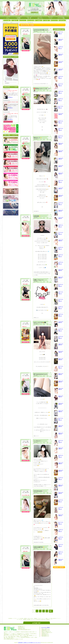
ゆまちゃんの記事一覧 (60, 560)
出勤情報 (25, 618)
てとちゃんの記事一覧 (60, 69)
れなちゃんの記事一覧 (60, 515)
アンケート (23, 20)
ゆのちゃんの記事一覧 (60, 448)
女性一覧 (29, 618)
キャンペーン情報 (44, 618)
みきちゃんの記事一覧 (60, 396)
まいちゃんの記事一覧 (60, 114)
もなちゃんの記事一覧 (60, 158)
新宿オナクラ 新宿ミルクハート (46, 631)
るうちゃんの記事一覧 (60, 352)
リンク (51, 619)
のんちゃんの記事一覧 (60, 493)
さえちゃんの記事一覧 (60, 471)
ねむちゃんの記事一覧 (60, 277)
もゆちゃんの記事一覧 (60, 426)
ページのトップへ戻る (37, 623)
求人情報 (46, 20)
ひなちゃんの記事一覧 (60, 54)
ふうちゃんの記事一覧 (60, 322)
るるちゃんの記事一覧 (60, 40)
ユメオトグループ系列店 (45, 627)
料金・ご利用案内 (34, 618)
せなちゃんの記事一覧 (60, 240)
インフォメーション (23, 22)
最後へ (50, 611)
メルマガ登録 (7, 20)
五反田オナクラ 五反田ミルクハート (47, 632)
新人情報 (21, 618)
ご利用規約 (39, 20)
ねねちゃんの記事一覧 (60, 485)
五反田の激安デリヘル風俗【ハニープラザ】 (10, 22)
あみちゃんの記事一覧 (60, 374)
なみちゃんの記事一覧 (60, 411)
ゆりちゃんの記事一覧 (60, 270)
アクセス (39, 618)
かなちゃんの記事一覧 (60, 389)
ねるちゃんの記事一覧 (60, 433)
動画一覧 (15, 20)
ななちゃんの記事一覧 (60, 210)
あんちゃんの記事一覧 (60, 463)
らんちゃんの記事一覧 (60, 188)
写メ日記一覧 (30, 22)
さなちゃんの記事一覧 (60, 173)
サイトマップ (54, 20)
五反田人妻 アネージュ (45, 633)
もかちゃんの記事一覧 (60, 404)
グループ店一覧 (31, 20)
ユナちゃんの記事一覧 (60, 196)
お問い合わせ (62, 20)
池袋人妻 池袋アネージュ (45, 634)
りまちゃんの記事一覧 (60, 344)
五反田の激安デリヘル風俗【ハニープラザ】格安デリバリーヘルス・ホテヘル (29, 642)
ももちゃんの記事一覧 (60, 218)
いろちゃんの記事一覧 (60, 166)
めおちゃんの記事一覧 (60, 144)
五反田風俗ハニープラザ (58, 0)
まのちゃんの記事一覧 (60, 381)
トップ (18, 618)
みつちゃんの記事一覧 (60, 62)
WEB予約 (47, 619)
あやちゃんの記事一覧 (60, 359)
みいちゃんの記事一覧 (60, 151)
